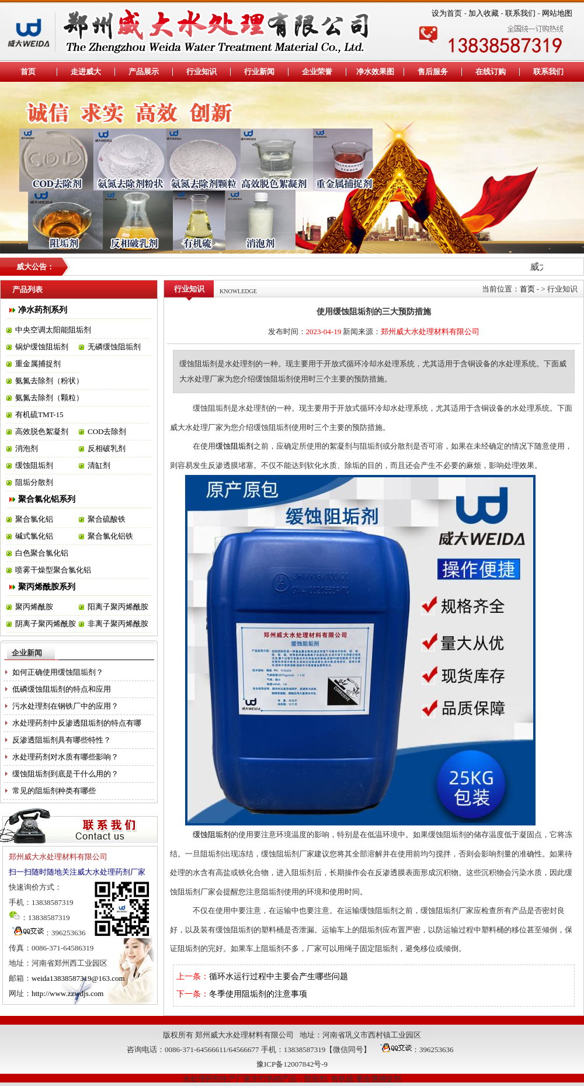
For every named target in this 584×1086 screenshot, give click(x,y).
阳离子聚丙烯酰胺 (118, 606)
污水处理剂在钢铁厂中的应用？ (65, 706)
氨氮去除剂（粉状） (49, 380)
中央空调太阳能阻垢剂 (53, 329)
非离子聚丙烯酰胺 (118, 623)
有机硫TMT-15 (39, 414)
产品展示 (143, 71)
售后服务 (433, 71)
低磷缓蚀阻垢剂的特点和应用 (61, 689)
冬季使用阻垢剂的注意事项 (258, 994)
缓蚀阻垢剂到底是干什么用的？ (65, 773)
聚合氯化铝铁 (110, 536)
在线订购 (490, 71)
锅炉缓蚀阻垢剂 (41, 346)
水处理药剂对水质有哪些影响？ (65, 756)
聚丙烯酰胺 (34, 606)
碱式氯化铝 (34, 536)
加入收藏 (483, 13)
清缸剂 (99, 465)
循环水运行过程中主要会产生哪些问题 (278, 976)
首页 (28, 71)
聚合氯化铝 (34, 519)
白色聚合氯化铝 (41, 553)
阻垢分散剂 (34, 482)
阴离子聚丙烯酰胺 (45, 623)
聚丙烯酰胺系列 (46, 586)
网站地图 (557, 13)
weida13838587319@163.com (78, 978)
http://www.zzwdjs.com (67, 993)
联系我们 (520, 13)
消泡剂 (26, 448)
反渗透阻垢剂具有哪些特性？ (61, 739)
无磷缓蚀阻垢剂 (114, 346)
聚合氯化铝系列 (46, 499)
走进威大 (86, 71)
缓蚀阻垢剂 (34, 465)
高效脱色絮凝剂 (41, 431)
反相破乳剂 (107, 448)
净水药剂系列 (42, 310)
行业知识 (201, 71)
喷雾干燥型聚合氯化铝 (53, 569)
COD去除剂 (107, 431)
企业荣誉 (317, 71)
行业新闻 (259, 71)
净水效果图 (375, 71)
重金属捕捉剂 (38, 363)
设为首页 (447, 13)
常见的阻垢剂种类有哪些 (54, 790)
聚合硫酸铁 (107, 519)
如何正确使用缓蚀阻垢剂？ (57, 672)
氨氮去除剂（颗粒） (49, 397)
